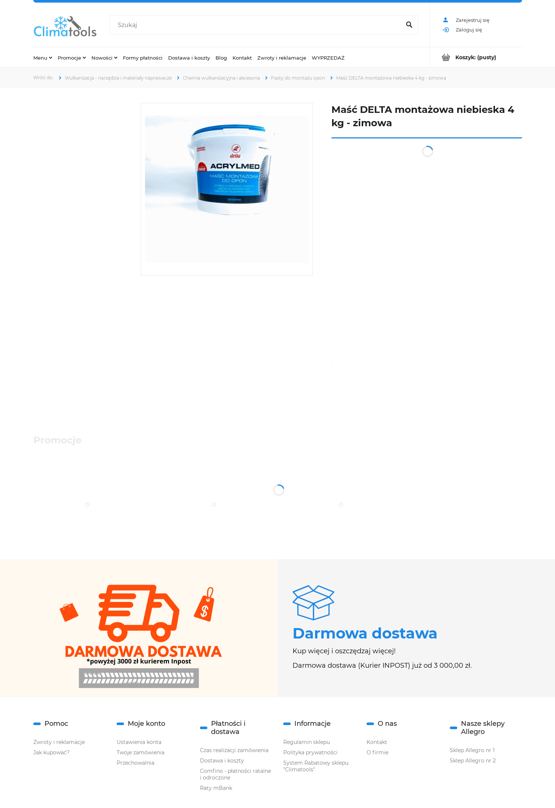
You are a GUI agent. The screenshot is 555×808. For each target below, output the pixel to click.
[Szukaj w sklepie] (256, 25)
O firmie (377, 752)
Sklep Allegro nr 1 (472, 750)
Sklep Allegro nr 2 (473, 760)
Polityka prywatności (310, 752)
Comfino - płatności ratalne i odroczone (235, 774)
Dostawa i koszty (222, 760)
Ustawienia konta (139, 742)
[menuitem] (42, 57)
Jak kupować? (51, 752)
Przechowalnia (135, 763)
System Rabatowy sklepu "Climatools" (315, 766)
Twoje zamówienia (140, 752)
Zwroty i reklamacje (59, 742)
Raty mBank (216, 788)
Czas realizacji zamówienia (234, 750)
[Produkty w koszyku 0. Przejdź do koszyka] (476, 57)
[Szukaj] (409, 25)
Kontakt (377, 742)
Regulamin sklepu (306, 742)
